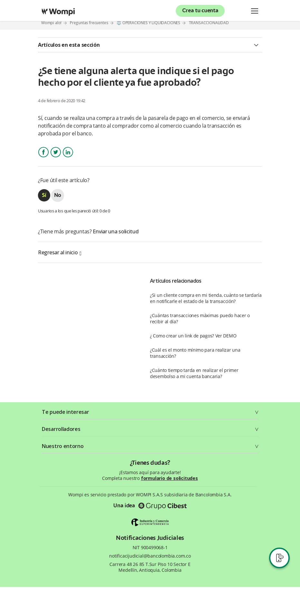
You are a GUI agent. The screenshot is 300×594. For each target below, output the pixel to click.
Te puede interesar (65, 411)
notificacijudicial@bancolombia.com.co (150, 556)
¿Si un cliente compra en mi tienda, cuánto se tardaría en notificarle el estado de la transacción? (206, 298)
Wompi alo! (51, 22)
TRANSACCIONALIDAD (209, 22)
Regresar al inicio (59, 252)
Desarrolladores (61, 429)
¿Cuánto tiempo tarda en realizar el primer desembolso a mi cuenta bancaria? (194, 373)
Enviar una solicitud (115, 231)
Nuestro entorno (63, 446)
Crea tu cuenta (200, 11)
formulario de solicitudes (169, 478)
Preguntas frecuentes (89, 22)
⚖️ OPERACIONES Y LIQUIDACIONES (148, 22)
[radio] (44, 195)
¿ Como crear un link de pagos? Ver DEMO (193, 336)
